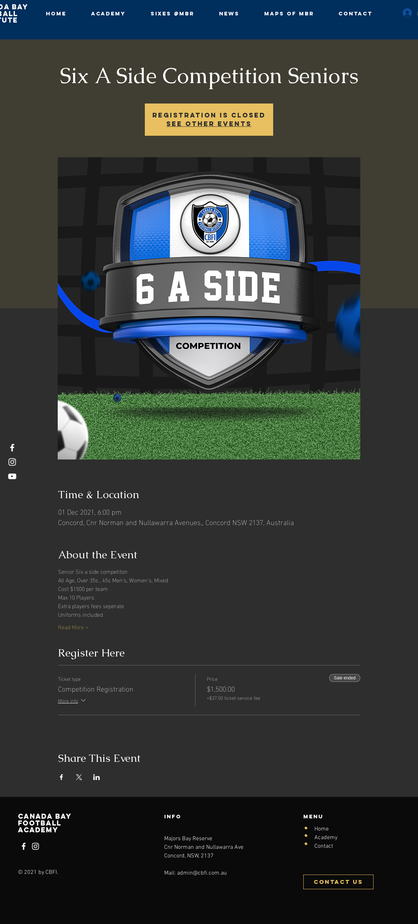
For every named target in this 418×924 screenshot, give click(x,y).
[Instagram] (12, 462)
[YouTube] (12, 476)
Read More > (73, 627)
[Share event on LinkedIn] (96, 777)
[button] (172, 13)
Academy (325, 837)
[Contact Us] (338, 882)
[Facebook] (12, 448)
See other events (209, 124)
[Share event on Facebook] (61, 777)
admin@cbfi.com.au (202, 873)
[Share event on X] (79, 777)
